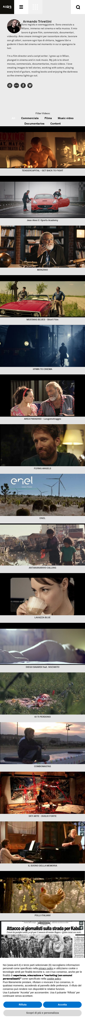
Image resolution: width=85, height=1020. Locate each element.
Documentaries (34, 123)
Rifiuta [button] (23, 1004)
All (13, 118)
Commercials (30, 118)
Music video (66, 118)
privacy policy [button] (46, 968)
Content (55, 123)
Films (48, 118)
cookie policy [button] (54, 978)
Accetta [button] (62, 1004)
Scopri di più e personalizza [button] (42, 1012)
